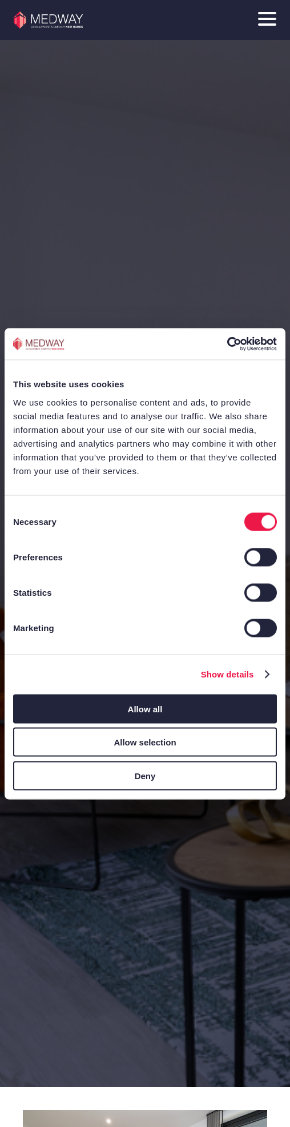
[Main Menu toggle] (267, 20)
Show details (227, 674)
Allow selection (145, 742)
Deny (145, 775)
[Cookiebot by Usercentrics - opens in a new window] (227, 343)
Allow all (145, 708)
